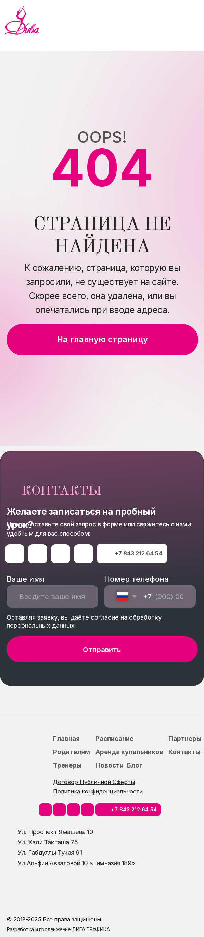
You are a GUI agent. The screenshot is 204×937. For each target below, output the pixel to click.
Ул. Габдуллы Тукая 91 (50, 852)
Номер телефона (136, 578)
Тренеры (67, 765)
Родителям (71, 752)
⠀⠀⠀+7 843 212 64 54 (132, 553)
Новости (109, 765)
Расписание (114, 738)
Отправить (102, 649)
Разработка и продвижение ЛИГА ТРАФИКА (58, 929)
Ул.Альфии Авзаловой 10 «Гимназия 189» (76, 863)
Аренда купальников (129, 752)
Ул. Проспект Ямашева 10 (55, 832)
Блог (134, 765)
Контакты (184, 752)
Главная (66, 738)
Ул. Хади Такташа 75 (48, 842)
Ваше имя (25, 578)
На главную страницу (102, 339)
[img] (21, 20)
